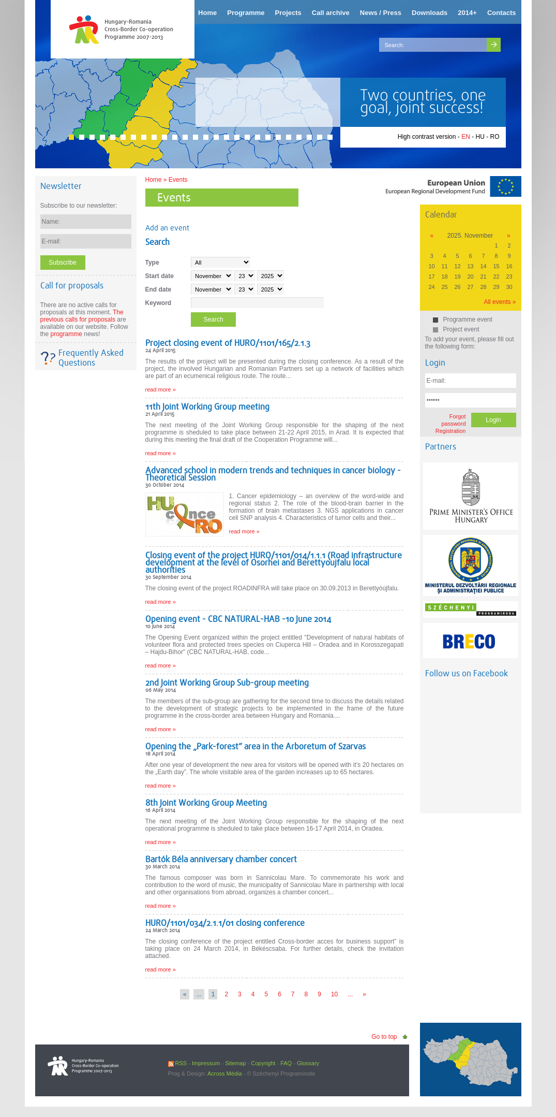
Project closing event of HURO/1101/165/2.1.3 (227, 343)
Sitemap (235, 1063)
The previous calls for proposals (82, 316)
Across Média (224, 1073)
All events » (500, 302)
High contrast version (427, 136)
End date (158, 289)
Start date (159, 276)
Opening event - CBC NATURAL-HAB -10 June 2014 (238, 619)
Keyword (158, 303)
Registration (450, 431)
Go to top (384, 1036)
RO (495, 136)
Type (152, 262)
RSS (177, 1063)
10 (334, 994)
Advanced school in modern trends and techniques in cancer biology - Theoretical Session (273, 474)
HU (479, 136)
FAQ (286, 1063)
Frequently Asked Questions (91, 358)
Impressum (206, 1063)
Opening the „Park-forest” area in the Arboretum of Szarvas (255, 746)
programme (66, 334)
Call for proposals (71, 286)
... (350, 994)
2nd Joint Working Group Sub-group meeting (227, 683)
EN (465, 136)
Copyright (263, 1063)
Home (153, 179)
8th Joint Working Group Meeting (206, 803)
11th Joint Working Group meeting (207, 407)
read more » (160, 389)
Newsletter (61, 186)
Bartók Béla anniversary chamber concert (221, 859)
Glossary (308, 1063)
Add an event (167, 228)
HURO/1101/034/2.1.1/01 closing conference (225, 923)
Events (178, 179)
